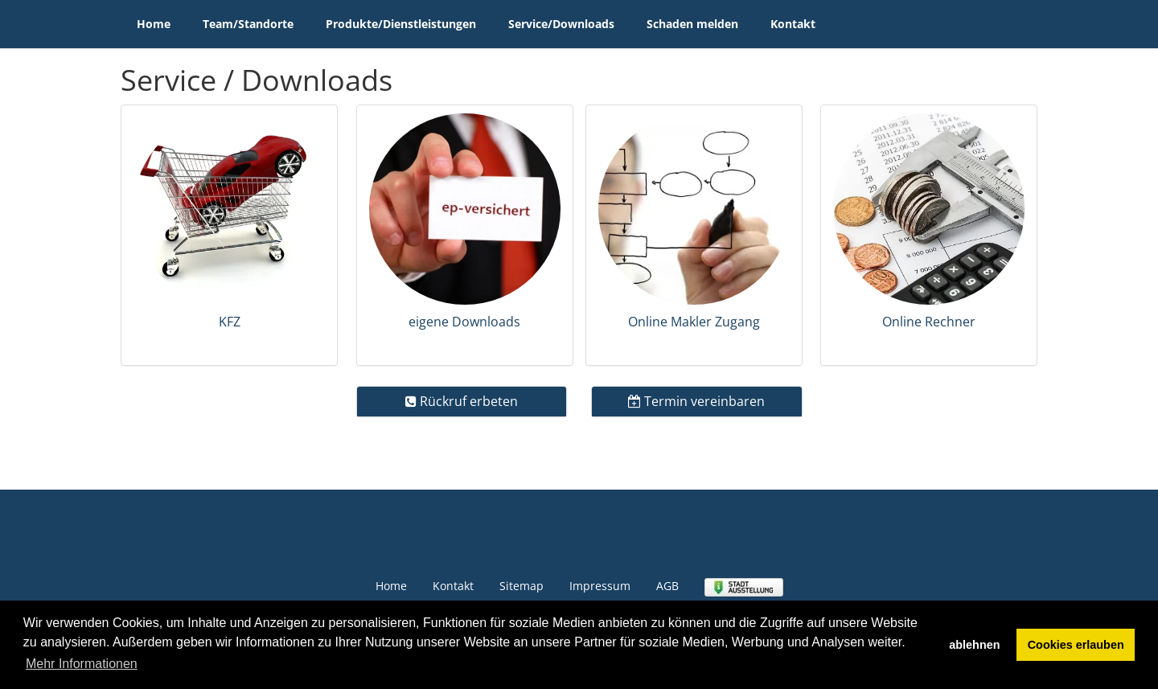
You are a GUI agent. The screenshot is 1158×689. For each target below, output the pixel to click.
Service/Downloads (561, 23)
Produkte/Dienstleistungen (401, 23)
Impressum (599, 585)
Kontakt (792, 23)
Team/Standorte (248, 23)
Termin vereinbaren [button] (696, 401)
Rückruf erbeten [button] (461, 401)
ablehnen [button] (974, 644)
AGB (667, 585)
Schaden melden (692, 23)
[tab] (229, 235)
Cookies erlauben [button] (1076, 644)
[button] (229, 235)
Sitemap (521, 585)
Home (153, 23)
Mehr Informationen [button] (82, 664)
